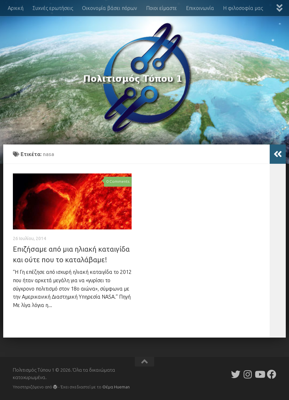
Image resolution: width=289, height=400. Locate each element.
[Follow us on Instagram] (247, 374)
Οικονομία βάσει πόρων (109, 8)
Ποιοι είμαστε (161, 8)
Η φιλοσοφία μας (243, 8)
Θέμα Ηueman (116, 387)
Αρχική (15, 8)
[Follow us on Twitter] (235, 374)
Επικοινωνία (200, 8)
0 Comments (117, 181)
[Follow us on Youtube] (259, 374)
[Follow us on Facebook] (271, 374)
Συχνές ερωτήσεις (53, 8)
